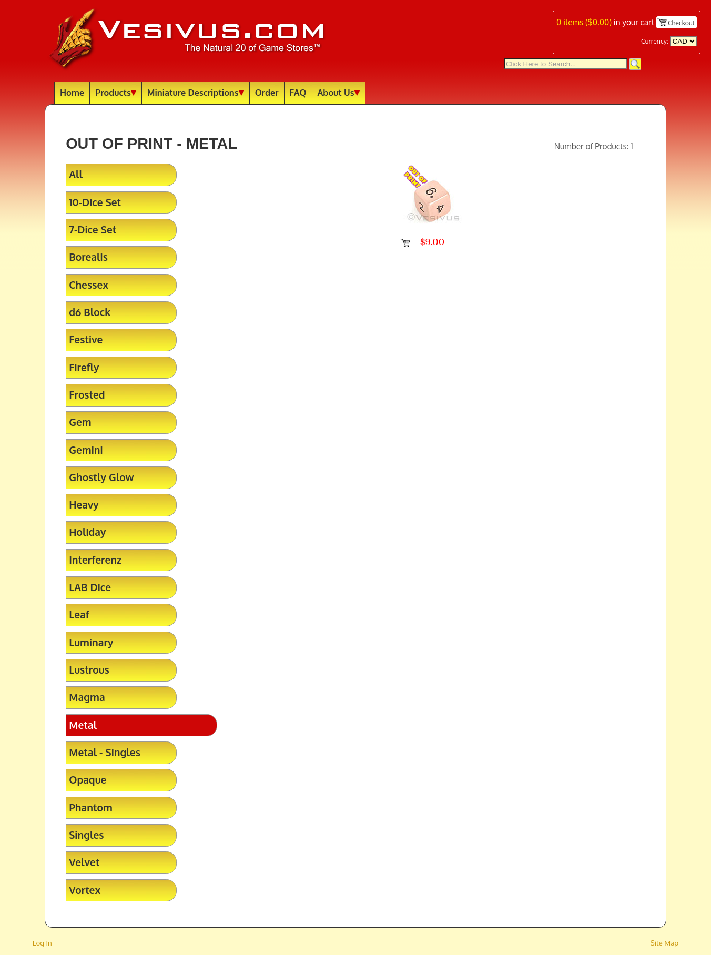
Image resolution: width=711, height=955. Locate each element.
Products (115, 92)
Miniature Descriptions (195, 92)
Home (72, 92)
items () (584, 22)
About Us (339, 92)
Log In (42, 942)
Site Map (665, 942)
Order (267, 92)
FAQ (298, 92)
